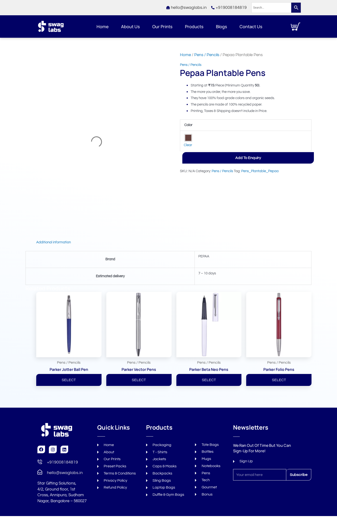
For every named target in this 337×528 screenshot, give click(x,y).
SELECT (69, 380)
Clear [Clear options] (188, 145)
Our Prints (162, 26)
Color (188, 125)
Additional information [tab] (53, 242)
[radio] (188, 137)
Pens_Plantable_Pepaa (260, 171)
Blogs (221, 26)
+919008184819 (62, 462)
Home (103, 26)
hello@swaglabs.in (65, 472)
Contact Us (251, 26)
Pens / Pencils (206, 55)
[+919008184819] (39, 462)
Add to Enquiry (248, 158)
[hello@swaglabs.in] (39, 472)
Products (194, 26)
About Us (130, 26)
